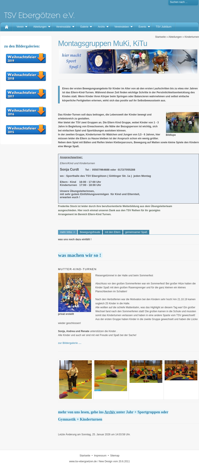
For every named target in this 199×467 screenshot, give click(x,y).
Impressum (100, 455)
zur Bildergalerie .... (69, 343)
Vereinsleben (121, 26)
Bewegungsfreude (90, 232)
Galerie (84, 26)
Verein (20, 26)
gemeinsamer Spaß (136, 232)
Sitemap (114, 455)
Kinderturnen (191, 36)
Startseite (160, 36)
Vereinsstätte (63, 26)
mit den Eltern (112, 232)
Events (142, 26)
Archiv (101, 26)
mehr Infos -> (67, 232)
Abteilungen (39, 26)
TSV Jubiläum (164, 26)
